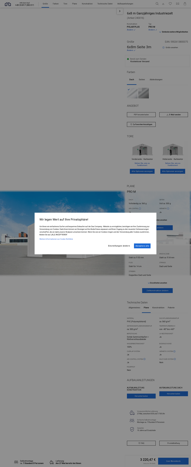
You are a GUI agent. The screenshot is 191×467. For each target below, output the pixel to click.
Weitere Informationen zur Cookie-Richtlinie (56, 238)
